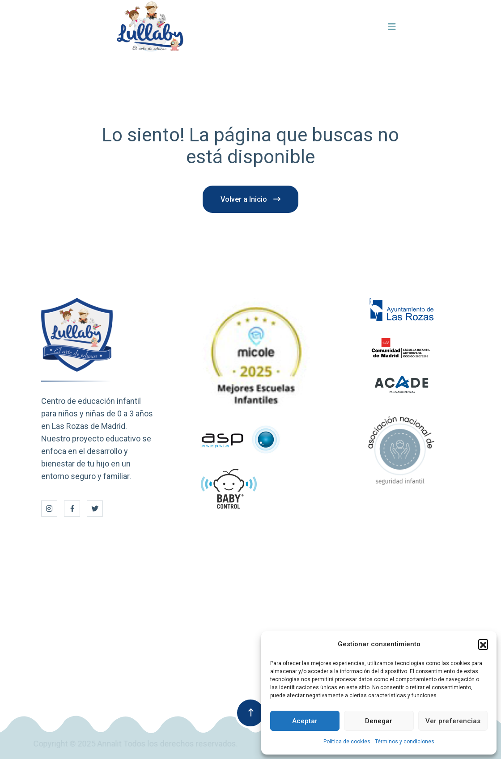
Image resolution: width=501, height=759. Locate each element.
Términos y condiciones (404, 741)
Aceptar (305, 721)
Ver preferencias (452, 721)
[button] (483, 644)
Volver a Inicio (250, 199)
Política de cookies (346, 741)
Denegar (378, 721)
